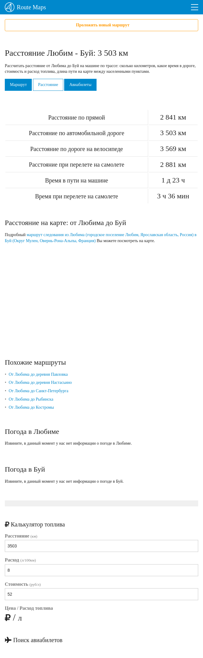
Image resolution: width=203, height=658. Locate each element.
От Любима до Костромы (31, 407)
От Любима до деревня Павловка (38, 374)
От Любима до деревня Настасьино (40, 382)
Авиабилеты (80, 84)
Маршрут (18, 84)
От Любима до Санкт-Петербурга (38, 391)
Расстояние (48, 84)
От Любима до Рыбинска (31, 399)
